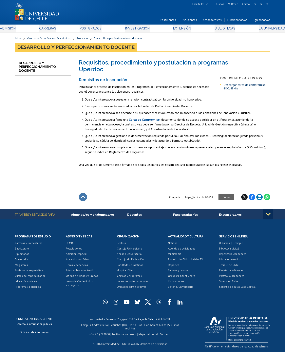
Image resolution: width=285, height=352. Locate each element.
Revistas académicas (231, 272)
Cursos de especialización (30, 278)
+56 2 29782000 (102, 332)
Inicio (18, 40)
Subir (83, 199)
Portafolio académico (231, 278)
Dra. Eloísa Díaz (127, 326)
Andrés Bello (97, 326)
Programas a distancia (28, 288)
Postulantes (168, 21)
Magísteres (21, 267)
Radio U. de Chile (178, 261)
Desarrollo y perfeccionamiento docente (118, 40)
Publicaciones (176, 283)
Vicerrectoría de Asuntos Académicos (49, 40)
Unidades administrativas (131, 288)
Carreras (57, 30)
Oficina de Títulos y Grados (82, 278)
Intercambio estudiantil (79, 272)
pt (267, 4)
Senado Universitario (129, 256)
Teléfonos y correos (124, 332)
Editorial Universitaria (180, 288)
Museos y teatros (178, 272)
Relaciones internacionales (132, 283)
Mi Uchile (233, 4)
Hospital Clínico (126, 272)
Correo (246, 4)
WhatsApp (267, 199)
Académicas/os (212, 21)
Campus (84, 326)
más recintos (173, 326)
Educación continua (26, 283)
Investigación (136, 30)
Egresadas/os (261, 21)
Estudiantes (189, 21)
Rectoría (121, 245)
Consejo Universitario (129, 250)
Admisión (24, 30)
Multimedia (174, 256)
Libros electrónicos (230, 261)
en (255, 4)
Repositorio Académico (232, 256)
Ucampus (238, 245)
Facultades (198, 4)
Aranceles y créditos (78, 261)
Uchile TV (197, 261)
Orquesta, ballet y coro (181, 278)
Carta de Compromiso (144, 121)
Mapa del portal (146, 332)
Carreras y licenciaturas (28, 245)
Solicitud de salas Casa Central (237, 288)
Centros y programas (129, 278)
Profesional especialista (29, 272)
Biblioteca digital (229, 250)
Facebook (252, 198)
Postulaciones (74, 250)
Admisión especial (76, 256)
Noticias (172, 245)
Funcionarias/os (237, 21)
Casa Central (162, 321)
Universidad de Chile (115, 341)
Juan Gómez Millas (148, 326)
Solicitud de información (34, 334)
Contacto (162, 332)
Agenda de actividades (181, 250)
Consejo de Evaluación (130, 261)
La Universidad (255, 30)
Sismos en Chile (228, 283)
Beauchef (111, 326)
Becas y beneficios (77, 267)
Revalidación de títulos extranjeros (79, 285)
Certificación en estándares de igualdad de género (242, 348)
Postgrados (95, 30)
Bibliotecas (213, 30)
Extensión (176, 30)
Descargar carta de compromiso (244, 88)
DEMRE (70, 245)
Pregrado (82, 40)
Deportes (173, 267)
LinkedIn (259, 198)
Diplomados (22, 256)
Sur (162, 326)
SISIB (99, 341)
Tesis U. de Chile (229, 267)
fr (261, 4)
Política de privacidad (152, 341)
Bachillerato (22, 250)
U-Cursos (219, 4)
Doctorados (21, 261)
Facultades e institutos (130, 267)
